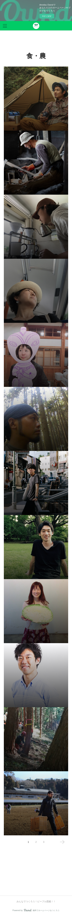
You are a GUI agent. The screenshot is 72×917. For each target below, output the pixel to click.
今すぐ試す (47, 16)
